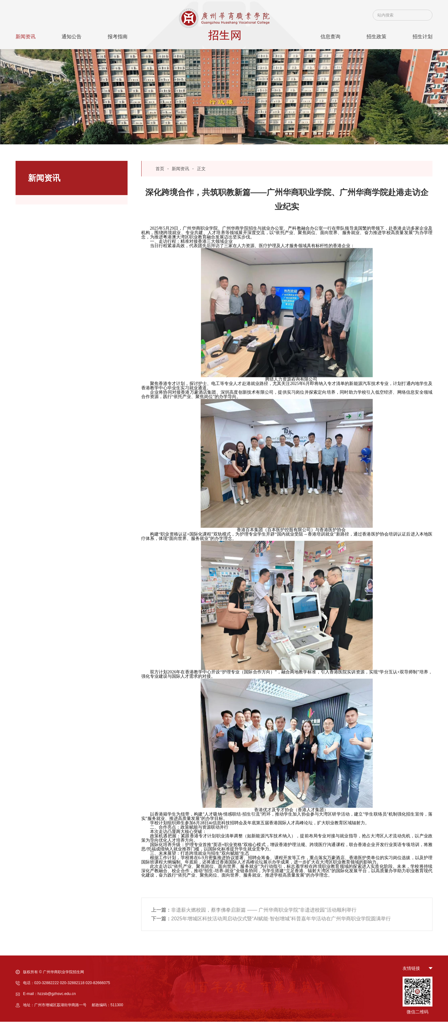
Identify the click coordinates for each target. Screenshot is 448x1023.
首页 (160, 168)
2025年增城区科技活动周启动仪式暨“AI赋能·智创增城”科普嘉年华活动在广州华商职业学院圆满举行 (271, 920)
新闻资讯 (180, 168)
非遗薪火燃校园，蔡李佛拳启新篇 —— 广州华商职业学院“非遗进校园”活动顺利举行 (254, 911)
